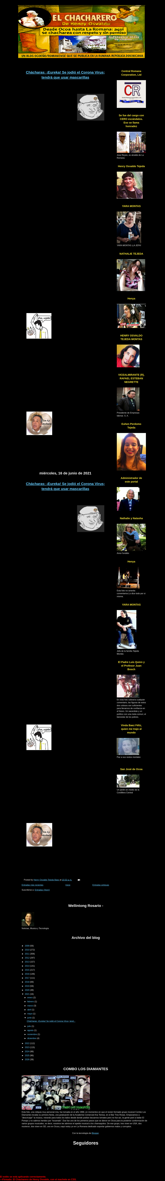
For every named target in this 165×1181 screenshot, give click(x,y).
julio (29, 1026)
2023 (27, 1047)
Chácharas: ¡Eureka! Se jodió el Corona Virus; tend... (51, 1021)
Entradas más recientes (32, 885)
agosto (30, 1030)
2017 (27, 978)
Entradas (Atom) (42, 890)
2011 (27, 954)
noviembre (32, 1034)
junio (29, 1018)
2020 (27, 990)
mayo (30, 1014)
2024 (27, 1051)
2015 (27, 970)
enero (30, 997)
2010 (27, 950)
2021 (27, 994)
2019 (27, 986)
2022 (27, 1043)
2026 (27, 1059)
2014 (27, 966)
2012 (27, 958)
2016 (27, 974)
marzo (30, 1006)
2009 (27, 946)
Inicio (67, 885)
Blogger (95, 1133)
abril (29, 1010)
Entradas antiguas (100, 885)
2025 (27, 1055)
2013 (27, 962)
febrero (30, 1001)
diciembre (32, 1038)
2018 (27, 982)
